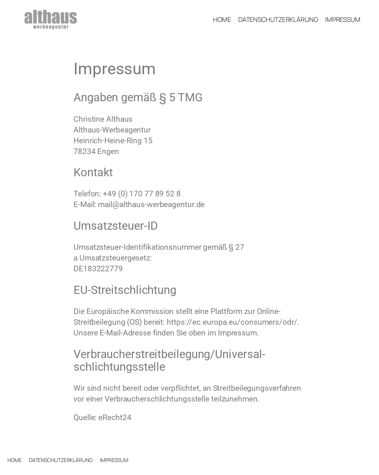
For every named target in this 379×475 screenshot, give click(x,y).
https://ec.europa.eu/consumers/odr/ (232, 322)
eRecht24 (114, 417)
